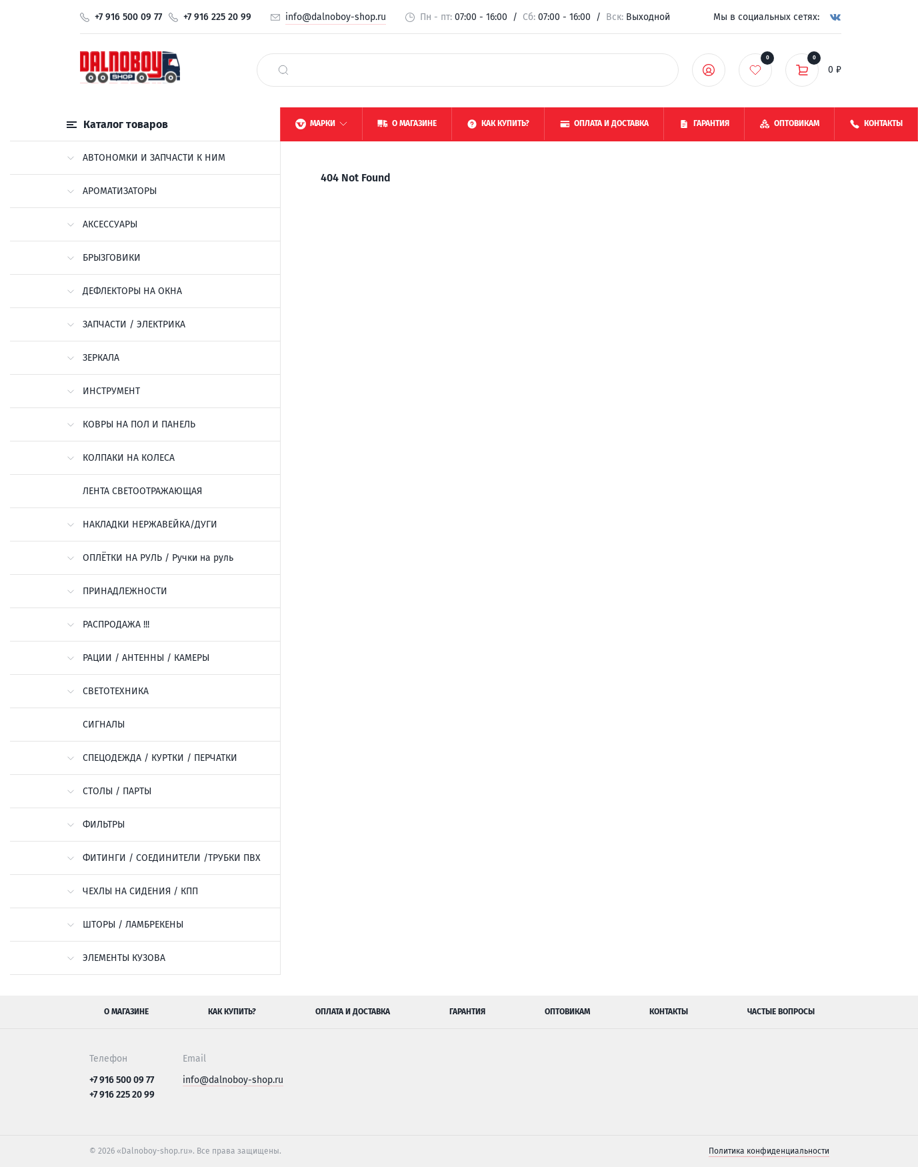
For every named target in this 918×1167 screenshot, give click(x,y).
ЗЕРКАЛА (93, 357)
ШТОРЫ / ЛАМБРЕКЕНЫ (125, 924)
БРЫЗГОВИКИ (104, 257)
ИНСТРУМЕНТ (103, 391)
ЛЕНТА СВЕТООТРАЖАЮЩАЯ (142, 491)
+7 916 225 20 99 (217, 17)
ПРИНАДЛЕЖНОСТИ (117, 591)
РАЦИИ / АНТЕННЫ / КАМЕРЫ (138, 658)
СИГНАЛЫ (104, 724)
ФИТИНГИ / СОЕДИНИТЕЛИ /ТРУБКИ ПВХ (164, 858)
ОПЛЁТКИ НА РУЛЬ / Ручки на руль (150, 557)
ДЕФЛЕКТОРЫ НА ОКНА (124, 291)
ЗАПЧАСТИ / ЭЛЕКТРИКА (126, 324)
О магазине (126, 1011)
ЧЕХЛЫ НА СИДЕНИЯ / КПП (132, 891)
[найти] (283, 70)
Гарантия (467, 1011)
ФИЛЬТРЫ (96, 824)
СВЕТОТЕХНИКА (108, 691)
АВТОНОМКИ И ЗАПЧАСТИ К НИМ (146, 157)
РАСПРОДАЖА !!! (108, 624)
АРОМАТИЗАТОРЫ (112, 191)
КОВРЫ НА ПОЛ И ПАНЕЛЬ (131, 424)
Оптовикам (567, 1011)
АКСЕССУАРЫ (102, 224)
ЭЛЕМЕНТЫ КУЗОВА (116, 958)
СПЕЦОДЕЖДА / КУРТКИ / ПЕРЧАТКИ (152, 758)
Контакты (668, 1011)
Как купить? (232, 1011)
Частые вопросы (781, 1011)
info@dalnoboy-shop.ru (335, 17)
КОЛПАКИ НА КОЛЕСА (121, 457)
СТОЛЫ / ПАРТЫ (109, 791)
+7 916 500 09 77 (128, 17)
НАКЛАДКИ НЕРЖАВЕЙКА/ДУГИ (142, 524)
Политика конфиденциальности (769, 1151)
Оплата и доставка (352, 1011)
